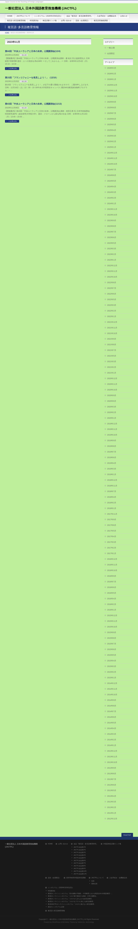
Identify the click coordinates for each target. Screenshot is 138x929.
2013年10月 (112, 762)
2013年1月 (111, 813)
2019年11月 (112, 429)
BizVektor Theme (68, 922)
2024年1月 (111, 203)
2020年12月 (112, 378)
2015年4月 (111, 661)
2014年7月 (111, 711)
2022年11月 (112, 271)
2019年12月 (112, 424)
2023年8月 (111, 226)
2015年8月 (111, 638)
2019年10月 (112, 435)
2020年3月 (111, 407)
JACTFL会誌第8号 (80, 866)
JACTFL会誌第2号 (80, 850)
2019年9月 (111, 440)
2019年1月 (111, 474)
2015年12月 (112, 615)
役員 (92, 881)
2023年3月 (111, 248)
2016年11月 (112, 565)
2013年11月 (112, 757)
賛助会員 (94, 883)
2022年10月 (112, 277)
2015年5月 (111, 655)
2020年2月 (111, 412)
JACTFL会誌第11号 (80, 874)
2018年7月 (111, 491)
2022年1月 (111, 316)
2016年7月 (111, 582)
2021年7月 (111, 350)
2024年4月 (111, 186)
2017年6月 (111, 525)
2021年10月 (112, 333)
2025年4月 (111, 130)
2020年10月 (112, 390)
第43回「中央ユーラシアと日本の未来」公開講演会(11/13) (33, 104)
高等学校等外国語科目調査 (76, 878)
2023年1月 (111, 260)
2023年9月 (111, 220)
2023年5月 (111, 243)
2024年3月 (111, 192)
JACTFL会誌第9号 (80, 868)
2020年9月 (111, 395)
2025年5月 (111, 124)
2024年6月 (111, 175)
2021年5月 (111, 356)
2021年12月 (112, 322)
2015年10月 (112, 627)
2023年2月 (111, 254)
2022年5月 (111, 299)
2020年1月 (111, 418)
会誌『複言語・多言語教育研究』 (86, 844)
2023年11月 (112, 209)
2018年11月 (112, 486)
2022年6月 (111, 294)
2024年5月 (111, 181)
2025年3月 (111, 136)
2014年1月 (111, 745)
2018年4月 (111, 497)
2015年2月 (111, 672)
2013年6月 (111, 785)
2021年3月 (111, 361)
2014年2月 (111, 740)
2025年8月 (111, 107)
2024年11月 (112, 158)
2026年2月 (111, 74)
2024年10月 (112, 164)
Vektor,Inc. (81, 922)
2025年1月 (111, 147)
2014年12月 (112, 683)
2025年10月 (112, 96)
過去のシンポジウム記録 (56, 907)
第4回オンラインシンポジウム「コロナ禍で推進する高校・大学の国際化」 (73, 896)
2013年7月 (111, 779)
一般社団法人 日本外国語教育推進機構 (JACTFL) (40, 8)
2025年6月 (111, 119)
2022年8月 (111, 282)
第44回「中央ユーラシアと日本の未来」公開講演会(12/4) (33, 51)
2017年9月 (111, 519)
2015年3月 (111, 666)
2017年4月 (111, 536)
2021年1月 (111, 373)
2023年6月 (111, 237)
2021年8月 (111, 344)
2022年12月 (112, 265)
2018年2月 (111, 503)
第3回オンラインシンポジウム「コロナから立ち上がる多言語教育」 (70, 899)
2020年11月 (112, 384)
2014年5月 (111, 723)
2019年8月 (111, 446)
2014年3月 (111, 734)
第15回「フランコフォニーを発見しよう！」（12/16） (31, 77)
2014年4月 (111, 728)
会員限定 (111, 53)
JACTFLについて (97, 878)
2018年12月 (112, 480)
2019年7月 (111, 452)
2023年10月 (112, 215)
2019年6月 (111, 457)
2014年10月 (112, 694)
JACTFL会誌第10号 (80, 871)
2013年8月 (111, 773)
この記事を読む (12, 68)
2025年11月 (112, 90)
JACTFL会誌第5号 (80, 858)
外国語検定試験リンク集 (112, 844)
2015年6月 (111, 649)
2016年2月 (111, 604)
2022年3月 (111, 305)
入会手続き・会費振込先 (118, 878)
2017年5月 (111, 531)
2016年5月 (111, 593)
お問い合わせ (63, 844)
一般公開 (24, 55)
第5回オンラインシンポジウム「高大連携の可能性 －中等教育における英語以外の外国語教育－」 (80, 893)
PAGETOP (127, 835)
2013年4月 (111, 796)
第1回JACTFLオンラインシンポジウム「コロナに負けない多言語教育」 (72, 904)
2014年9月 (111, 700)
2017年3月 (111, 542)
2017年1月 (111, 553)
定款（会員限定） (54, 878)
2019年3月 (111, 469)
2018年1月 (111, 508)
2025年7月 (111, 113)
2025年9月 (111, 102)
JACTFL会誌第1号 (80, 847)
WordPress (56, 922)
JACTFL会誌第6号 (80, 860)
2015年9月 (111, 632)
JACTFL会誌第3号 (80, 852)
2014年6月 (111, 717)
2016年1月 (111, 610)
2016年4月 (111, 599)
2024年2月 (111, 198)
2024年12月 (112, 153)
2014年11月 (112, 689)
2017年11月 (112, 514)
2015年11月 (112, 621)
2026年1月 (111, 79)
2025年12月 (112, 85)
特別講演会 (51, 891)
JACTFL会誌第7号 (80, 863)
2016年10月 (112, 570)
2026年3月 (111, 68)
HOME (7, 32)
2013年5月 (111, 790)
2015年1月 (111, 678)
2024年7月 (111, 169)
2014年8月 (111, 706)
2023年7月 (111, 232)
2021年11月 (112, 328)
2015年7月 (111, 644)
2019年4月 (111, 463)
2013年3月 (111, 802)
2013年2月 (111, 807)
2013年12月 (112, 751)
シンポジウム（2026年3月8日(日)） (61, 887)
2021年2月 (111, 367)
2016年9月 (111, 576)
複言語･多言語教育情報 (56, 911)
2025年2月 (111, 141)
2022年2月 (111, 311)
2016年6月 (111, 587)
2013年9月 (111, 768)
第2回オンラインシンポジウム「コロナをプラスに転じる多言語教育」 (71, 901)
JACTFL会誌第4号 (80, 855)
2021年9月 (111, 339)
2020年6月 (111, 401)
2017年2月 (111, 548)
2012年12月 (112, 819)
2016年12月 (112, 559)
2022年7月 (111, 288)
